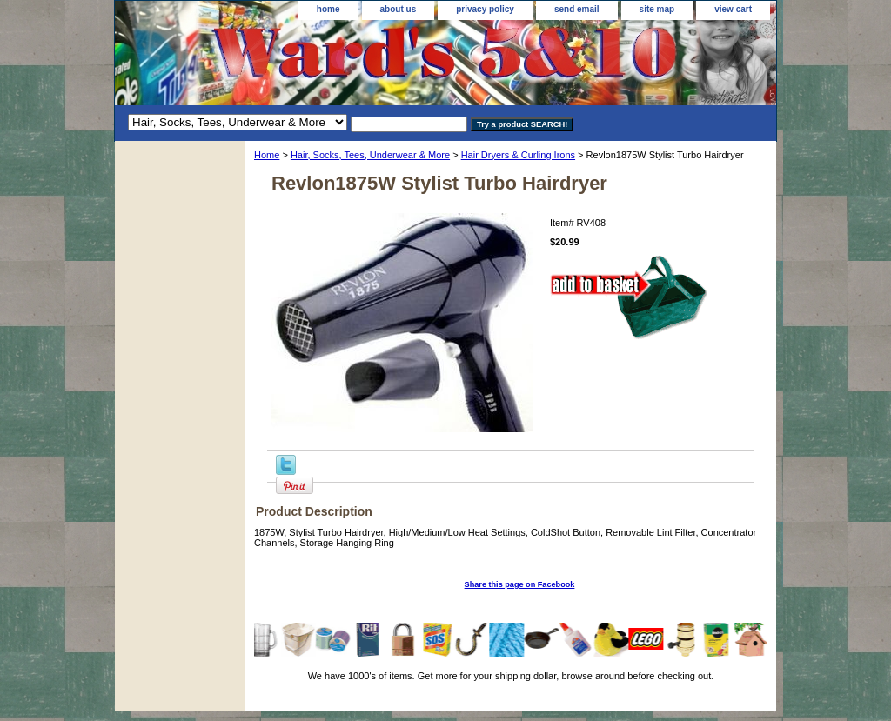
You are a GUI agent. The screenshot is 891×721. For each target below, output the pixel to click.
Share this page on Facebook (520, 584)
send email (577, 9)
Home (266, 155)
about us (398, 9)
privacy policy (485, 9)
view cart (733, 9)
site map (657, 9)
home (328, 9)
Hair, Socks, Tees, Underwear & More (370, 155)
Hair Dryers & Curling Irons (518, 155)
